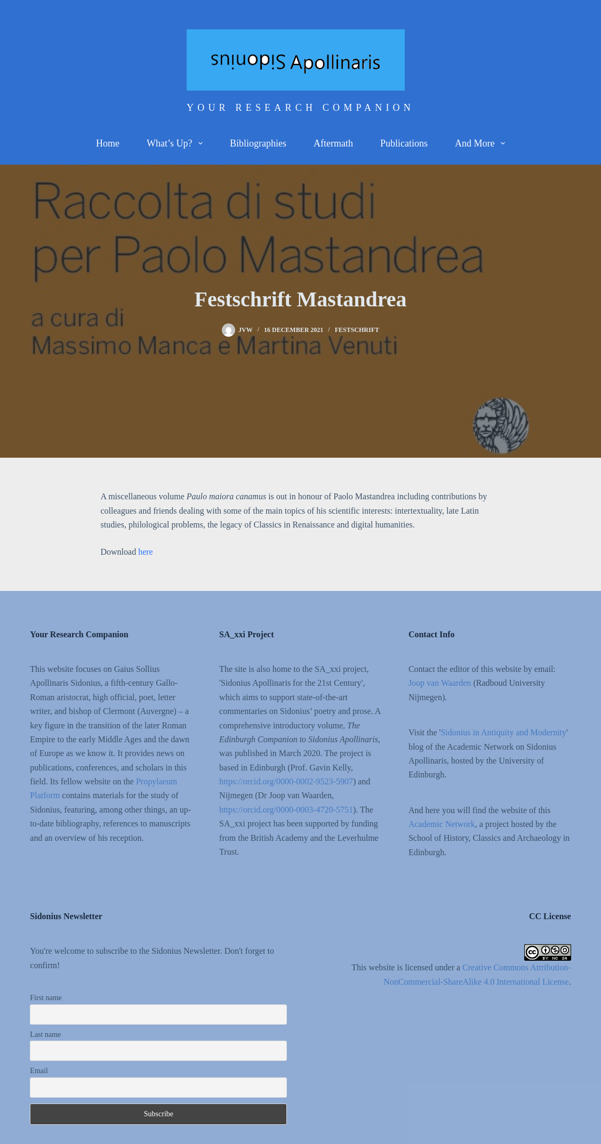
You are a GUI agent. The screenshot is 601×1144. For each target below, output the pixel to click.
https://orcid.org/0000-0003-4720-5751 (286, 809)
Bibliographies (258, 143)
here (145, 551)
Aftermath (333, 143)
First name (46, 998)
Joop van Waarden (439, 682)
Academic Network (441, 824)
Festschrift (357, 330)
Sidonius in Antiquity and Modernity (503, 732)
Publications (404, 143)
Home (107, 143)
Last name (45, 1034)
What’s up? (177, 143)
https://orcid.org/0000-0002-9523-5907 (286, 781)
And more (482, 143)
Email (38, 1071)
